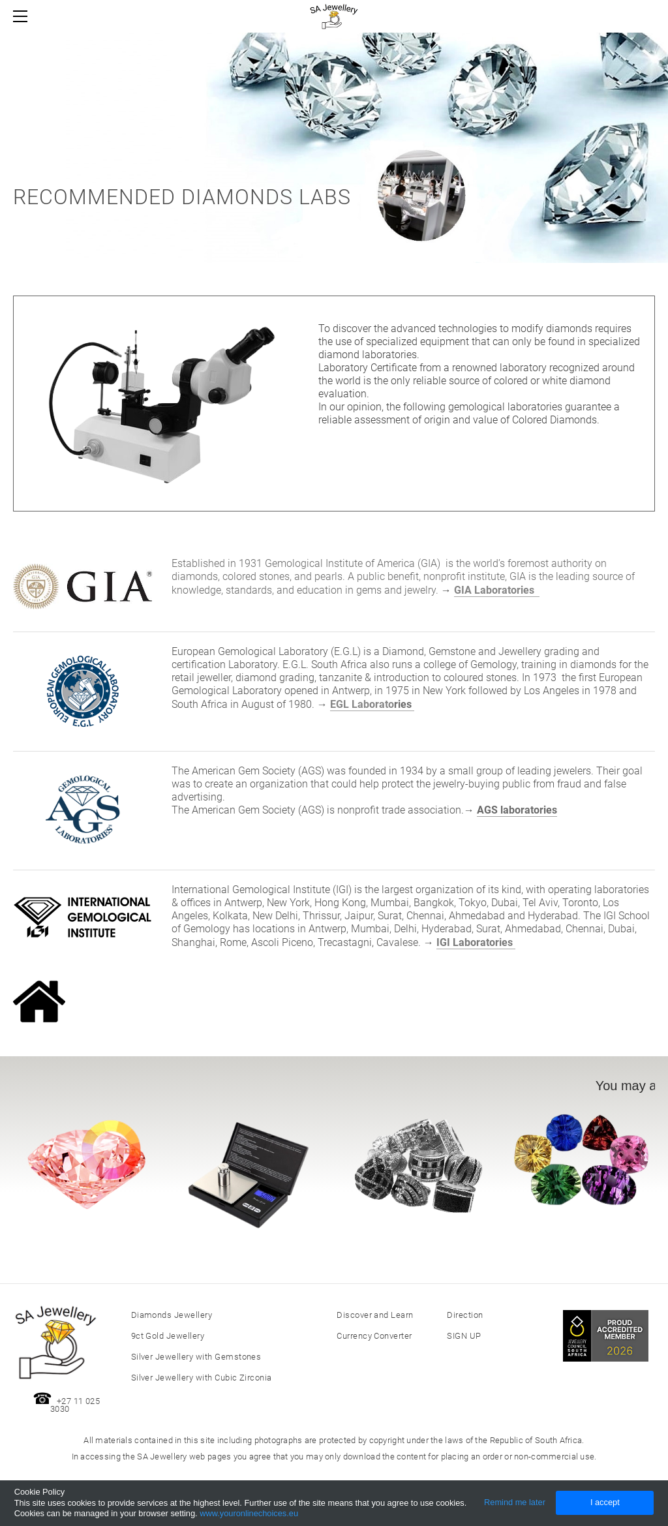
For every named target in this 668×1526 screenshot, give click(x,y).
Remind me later (514, 1502)
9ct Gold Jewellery (168, 1336)
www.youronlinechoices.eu (249, 1513)
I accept (605, 1502)
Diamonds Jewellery (172, 1315)
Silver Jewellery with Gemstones (196, 1357)
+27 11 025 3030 (75, 1405)
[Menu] (23, 16)
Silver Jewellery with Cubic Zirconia (201, 1377)
